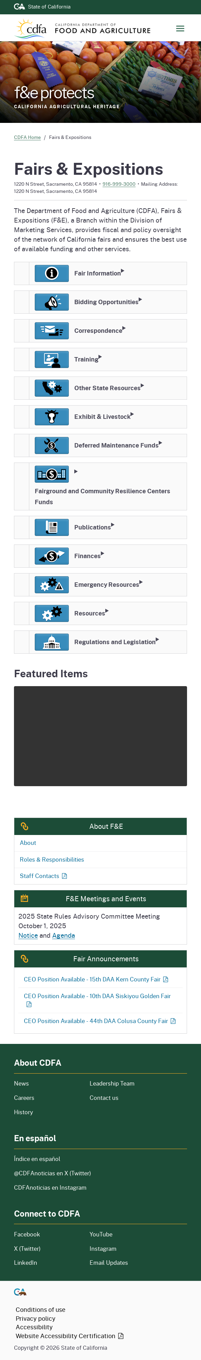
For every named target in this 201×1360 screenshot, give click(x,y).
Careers (46, 1097)
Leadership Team (112, 1083)
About (28, 843)
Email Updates (109, 1262)
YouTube (101, 1234)
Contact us (104, 1097)
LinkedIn (25, 1262)
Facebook (27, 1234)
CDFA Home (27, 137)
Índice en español (37, 1158)
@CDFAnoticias (52, 1173)
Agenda (63, 935)
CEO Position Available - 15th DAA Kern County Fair (96, 979)
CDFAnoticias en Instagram (50, 1187)
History (47, 1112)
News (47, 1083)
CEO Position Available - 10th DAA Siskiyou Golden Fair (97, 999)
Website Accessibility (70, 1335)
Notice (28, 935)
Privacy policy (36, 1318)
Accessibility (34, 1326)
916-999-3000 (119, 183)
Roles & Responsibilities (52, 859)
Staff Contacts (44, 876)
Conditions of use (40, 1309)
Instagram (103, 1248)
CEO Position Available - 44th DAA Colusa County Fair (100, 1021)
